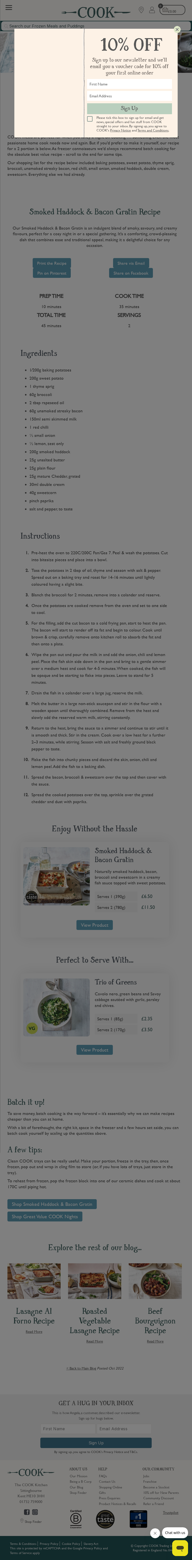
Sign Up (129, 109)
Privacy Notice (120, 130)
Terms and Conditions (153, 130)
